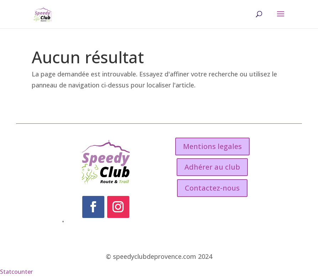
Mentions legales (212, 146)
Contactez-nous (212, 188)
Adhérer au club (212, 167)
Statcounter (16, 272)
